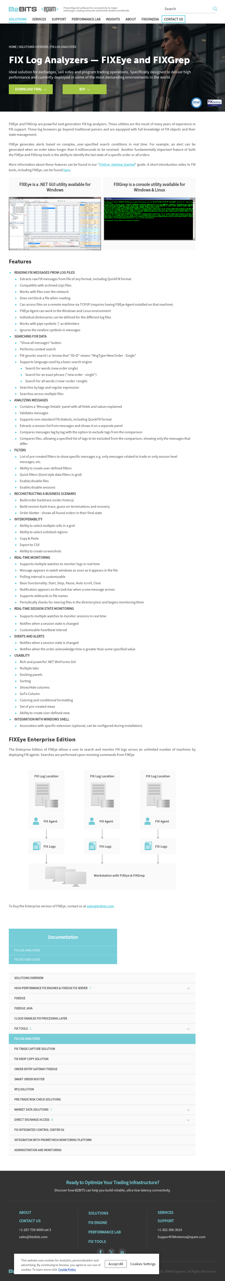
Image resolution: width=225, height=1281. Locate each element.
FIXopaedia (150, 19)
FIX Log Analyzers (27, 950)
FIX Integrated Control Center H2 (39, 1130)
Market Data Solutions (33, 1110)
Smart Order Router (29, 1079)
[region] (86, 1266)
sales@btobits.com (33, 1237)
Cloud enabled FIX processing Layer (40, 1018)
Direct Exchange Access (33, 1120)
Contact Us (173, 19)
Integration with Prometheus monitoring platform (52, 1140)
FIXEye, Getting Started (117, 164)
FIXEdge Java (23, 1008)
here (66, 170)
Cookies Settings (143, 1266)
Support (59, 19)
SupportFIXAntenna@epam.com (181, 1237)
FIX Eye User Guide (27, 959)
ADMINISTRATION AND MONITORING (38, 1150)
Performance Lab (86, 19)
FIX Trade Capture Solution (34, 1049)
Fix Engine (97, 1222)
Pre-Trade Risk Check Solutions (37, 1099)
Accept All (116, 1266)
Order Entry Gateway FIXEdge (35, 1069)
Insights (113, 19)
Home (12, 47)
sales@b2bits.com (100, 906)
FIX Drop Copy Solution (31, 1059)
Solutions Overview (33, 47)
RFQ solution (24, 1089)
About (130, 19)
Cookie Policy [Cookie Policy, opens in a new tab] (67, 1272)
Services (39, 19)
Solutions (18, 19)
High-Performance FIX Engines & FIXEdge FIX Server (52, 988)
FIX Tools (22, 1029)
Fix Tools (97, 1241)
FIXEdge (19, 998)
